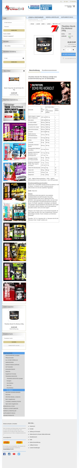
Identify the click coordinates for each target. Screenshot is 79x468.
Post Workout (10, 387)
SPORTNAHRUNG (7, 353)
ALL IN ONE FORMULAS (12, 360)
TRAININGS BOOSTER (11, 376)
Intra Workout (10, 383)
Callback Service (34, 445)
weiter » (43, 24)
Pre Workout (10, 390)
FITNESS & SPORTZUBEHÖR (10, 408)
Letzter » (49, 24)
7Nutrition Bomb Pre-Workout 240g (14, 324)
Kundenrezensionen (49, 70)
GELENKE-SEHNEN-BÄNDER (13, 392)
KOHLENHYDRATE (10, 369)
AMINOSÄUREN (10, 362)
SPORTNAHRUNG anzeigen (12, 355)
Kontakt (31, 428)
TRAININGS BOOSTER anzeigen (15, 378)
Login (66, 1)
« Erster (32, 24)
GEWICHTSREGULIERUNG (12, 364)
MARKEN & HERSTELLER (9, 410)
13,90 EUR (14, 93)
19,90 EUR (14, 327)
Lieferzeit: (63, 36)
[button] (63, 50)
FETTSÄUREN (9, 367)
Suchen (14, 342)
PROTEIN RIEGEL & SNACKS (13, 397)
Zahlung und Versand (35, 431)
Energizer (9, 380)
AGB (31, 439)
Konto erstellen (6, 33)
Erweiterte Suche (14, 345)
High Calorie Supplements (12, 404)
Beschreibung (34, 70)
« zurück (38, 24)
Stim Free (9, 385)
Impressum (32, 426)
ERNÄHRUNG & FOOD (9, 406)
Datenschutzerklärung (35, 442)
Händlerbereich (33, 437)
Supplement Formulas (11, 374)
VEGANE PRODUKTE (8, 415)
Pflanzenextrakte (10, 357)
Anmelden (14, 30)
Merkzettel (73, 1)
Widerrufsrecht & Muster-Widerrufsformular (40, 434)
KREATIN (8, 371)
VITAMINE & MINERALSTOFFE (13, 401)
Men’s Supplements (10, 399)
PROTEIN (8, 394)
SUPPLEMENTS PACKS (9, 413)
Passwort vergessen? (8, 36)
